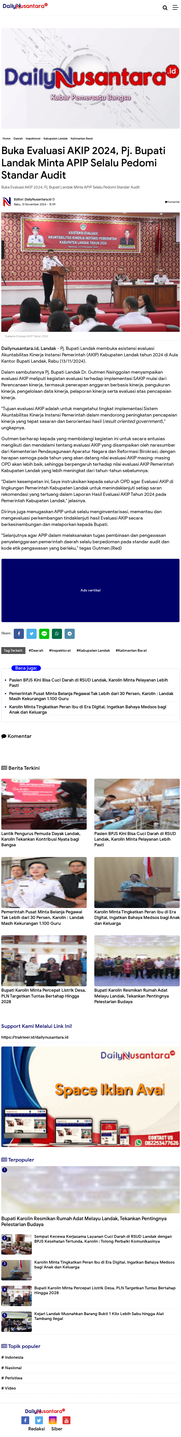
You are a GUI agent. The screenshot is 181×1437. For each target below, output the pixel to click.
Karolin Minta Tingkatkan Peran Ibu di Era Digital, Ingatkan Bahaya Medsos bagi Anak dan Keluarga (137, 917)
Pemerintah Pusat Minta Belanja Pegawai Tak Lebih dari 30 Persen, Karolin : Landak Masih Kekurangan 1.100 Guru (91, 696)
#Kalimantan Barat (131, 650)
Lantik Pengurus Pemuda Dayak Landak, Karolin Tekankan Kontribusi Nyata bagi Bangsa (41, 839)
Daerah (18, 138)
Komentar (172, 202)
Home (6, 138)
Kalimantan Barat (82, 138)
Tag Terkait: (13, 650)
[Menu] (177, 7)
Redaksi (36, 1429)
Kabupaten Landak (55, 138)
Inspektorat (33, 138)
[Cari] (165, 8)
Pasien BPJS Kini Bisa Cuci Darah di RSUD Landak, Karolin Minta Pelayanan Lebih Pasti (88, 682)
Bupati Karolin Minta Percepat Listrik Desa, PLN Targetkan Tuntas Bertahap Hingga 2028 (43, 996)
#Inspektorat (60, 650)
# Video (8, 1388)
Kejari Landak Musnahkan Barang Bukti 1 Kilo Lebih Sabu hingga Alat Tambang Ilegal (99, 1316)
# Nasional (11, 1367)
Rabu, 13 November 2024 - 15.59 (34, 204)
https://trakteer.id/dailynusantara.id (34, 1037)
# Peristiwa (11, 1378)
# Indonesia (12, 1357)
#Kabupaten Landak (93, 650)
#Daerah (36, 650)
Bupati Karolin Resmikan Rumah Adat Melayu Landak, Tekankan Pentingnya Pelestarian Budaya (131, 996)
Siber (56, 1429)
